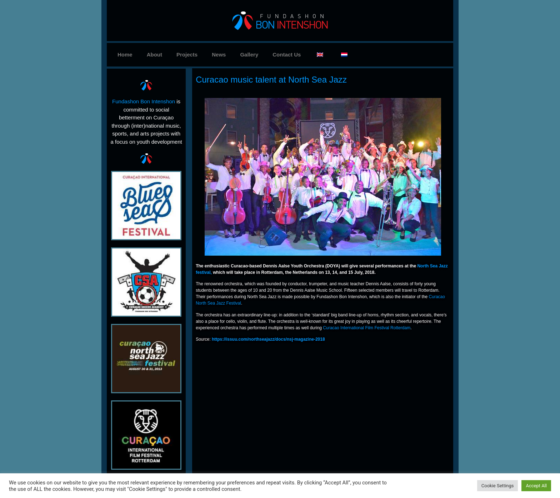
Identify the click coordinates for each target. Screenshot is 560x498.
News (219, 54)
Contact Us (286, 54)
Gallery (249, 54)
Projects (187, 54)
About (154, 54)
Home (125, 54)
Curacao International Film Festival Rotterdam (367, 327)
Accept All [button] (536, 485)
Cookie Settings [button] (497, 485)
